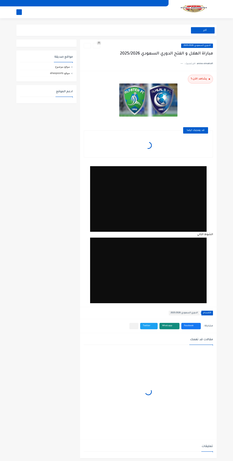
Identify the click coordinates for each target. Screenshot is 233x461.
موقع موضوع (62, 66)
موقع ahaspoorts (60, 73)
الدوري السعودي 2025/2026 (197, 45)
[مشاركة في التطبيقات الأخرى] (133, 326)
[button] (191, 326)
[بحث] (19, 12)
